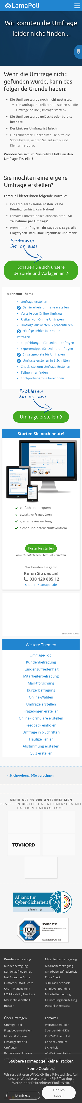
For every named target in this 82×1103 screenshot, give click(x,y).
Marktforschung (41, 683)
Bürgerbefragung (41, 690)
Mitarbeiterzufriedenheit (61, 971)
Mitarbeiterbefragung (41, 676)
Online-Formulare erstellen (41, 718)
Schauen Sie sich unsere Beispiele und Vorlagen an (39, 270)
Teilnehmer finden (34, 372)
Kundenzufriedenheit (41, 669)
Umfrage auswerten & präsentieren (47, 325)
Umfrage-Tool (41, 655)
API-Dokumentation (58, 1053)
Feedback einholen (41, 725)
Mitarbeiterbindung (58, 994)
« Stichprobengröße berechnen (30, 775)
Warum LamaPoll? (57, 1025)
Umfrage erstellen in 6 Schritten (46, 360)
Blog (48, 1059)
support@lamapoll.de (41, 585)
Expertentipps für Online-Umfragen (47, 349)
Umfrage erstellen (34, 301)
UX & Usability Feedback (19, 994)
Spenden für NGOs (57, 1030)
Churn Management (17, 989)
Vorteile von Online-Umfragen (43, 313)
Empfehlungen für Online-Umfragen (47, 343)
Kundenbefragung (41, 662)
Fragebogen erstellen (41, 711)
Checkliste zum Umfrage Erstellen (45, 366)
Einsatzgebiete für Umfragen (44, 354)
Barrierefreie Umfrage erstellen (46, 307)
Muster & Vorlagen (16, 1036)
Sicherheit (51, 1047)
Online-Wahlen (41, 697)
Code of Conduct (56, 1042)
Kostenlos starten (41, 548)
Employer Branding (57, 989)
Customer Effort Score (18, 983)
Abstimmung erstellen (41, 746)
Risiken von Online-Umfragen (42, 319)
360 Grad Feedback (57, 983)
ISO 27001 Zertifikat (57, 1036)
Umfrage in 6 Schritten (41, 732)
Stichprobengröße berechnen (42, 378)
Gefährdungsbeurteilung (61, 1000)
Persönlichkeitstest (57, 1006)
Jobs (48, 1064)
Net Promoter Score (17, 977)
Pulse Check (53, 977)
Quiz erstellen (41, 753)
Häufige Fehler (41, 739)
